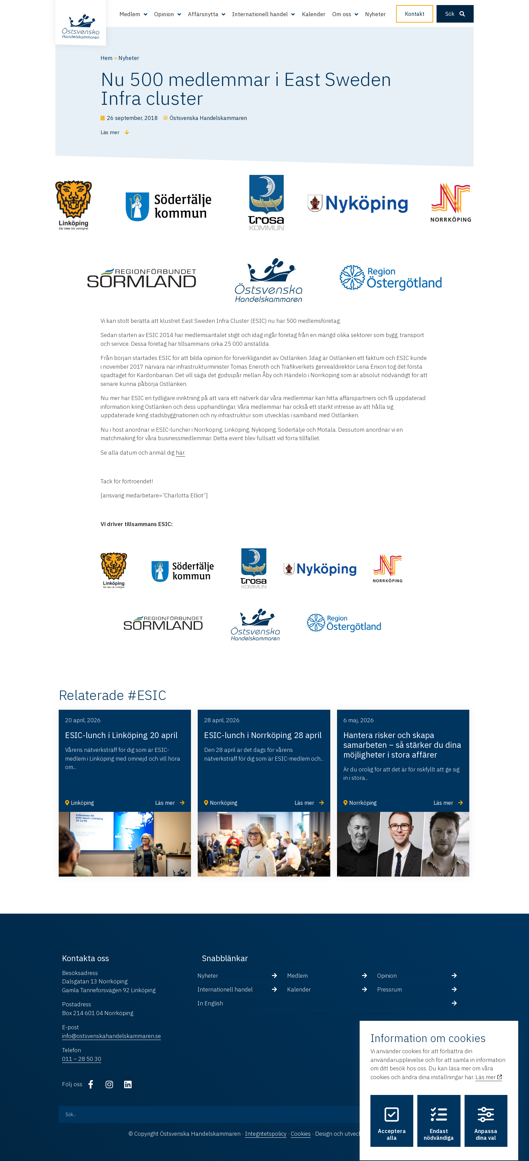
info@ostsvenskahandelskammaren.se (111, 1036)
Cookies (301, 1133)
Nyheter (375, 14)
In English (210, 1003)
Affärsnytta (203, 14)
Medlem (129, 14)
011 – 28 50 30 (81, 1059)
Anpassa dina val (485, 1117)
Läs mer (488, 1071)
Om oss (341, 14)
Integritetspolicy (265, 1133)
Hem (107, 58)
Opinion (164, 14)
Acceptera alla (392, 1117)
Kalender (314, 14)
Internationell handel (260, 14)
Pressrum (389, 989)
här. (180, 452)
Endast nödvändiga (439, 1117)
